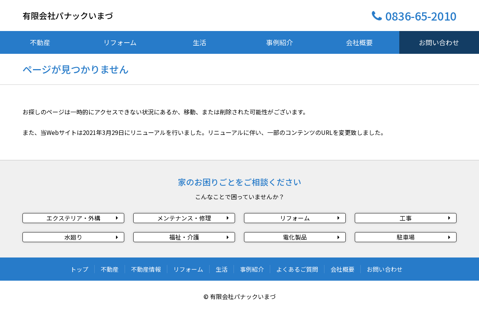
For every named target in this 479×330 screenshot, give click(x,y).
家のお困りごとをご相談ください (239, 182)
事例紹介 (252, 290)
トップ (79, 290)
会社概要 (342, 290)
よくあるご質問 (297, 290)
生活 (222, 290)
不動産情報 (146, 290)
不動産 (110, 290)
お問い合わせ (385, 290)
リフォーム (188, 290)
